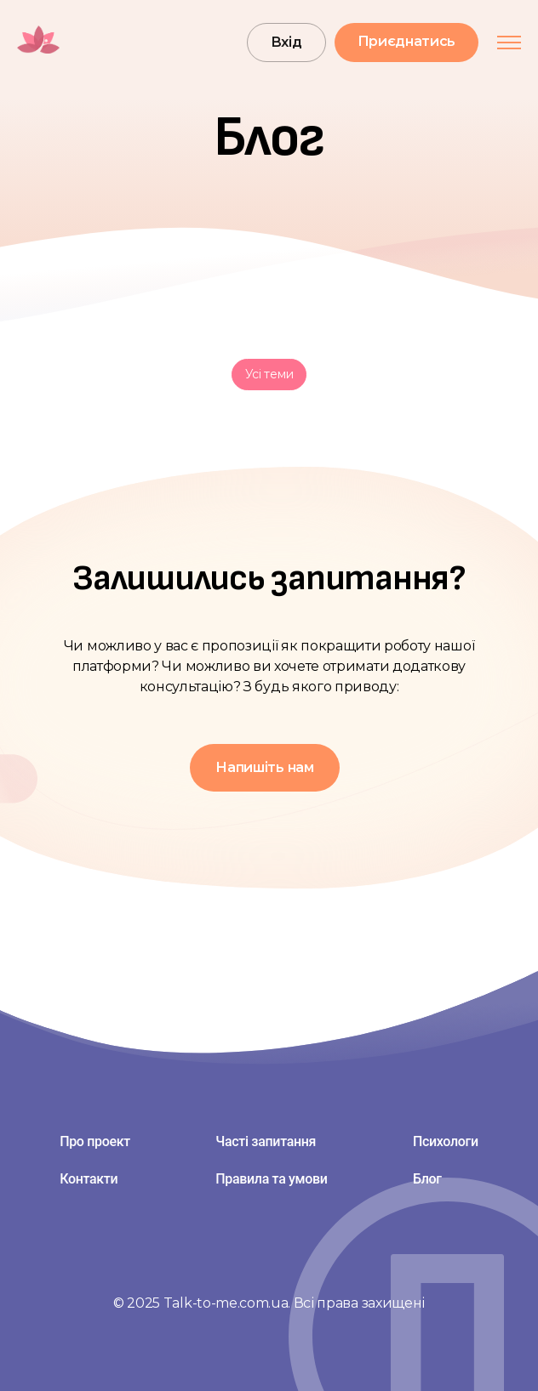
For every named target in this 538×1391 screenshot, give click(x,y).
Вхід (286, 42)
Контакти (88, 1179)
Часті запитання (265, 1141)
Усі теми (269, 374)
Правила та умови (271, 1179)
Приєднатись (406, 41)
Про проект (95, 1141)
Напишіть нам (264, 767)
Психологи (445, 1141)
